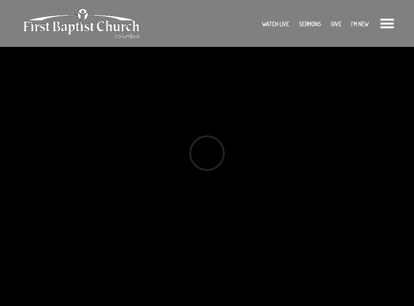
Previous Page (48, 214)
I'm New (360, 24)
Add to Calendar (46, 187)
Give (336, 24)
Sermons (310, 24)
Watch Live (275, 24)
